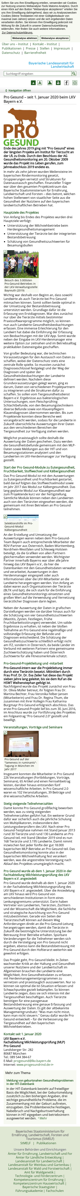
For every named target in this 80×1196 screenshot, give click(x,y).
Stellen (44, 48)
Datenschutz (11, 53)
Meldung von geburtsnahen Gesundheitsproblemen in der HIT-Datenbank (39, 1082)
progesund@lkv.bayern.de (32, 1061)
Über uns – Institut (15, 44)
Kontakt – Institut (45, 44)
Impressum (62, 48)
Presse (30, 48)
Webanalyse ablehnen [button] (24, 38)
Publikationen (12, 48)
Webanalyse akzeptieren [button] (54, 38)
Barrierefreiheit (35, 53)
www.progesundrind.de (35, 1065)
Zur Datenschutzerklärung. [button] (17, 32)
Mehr (43, 1118)
